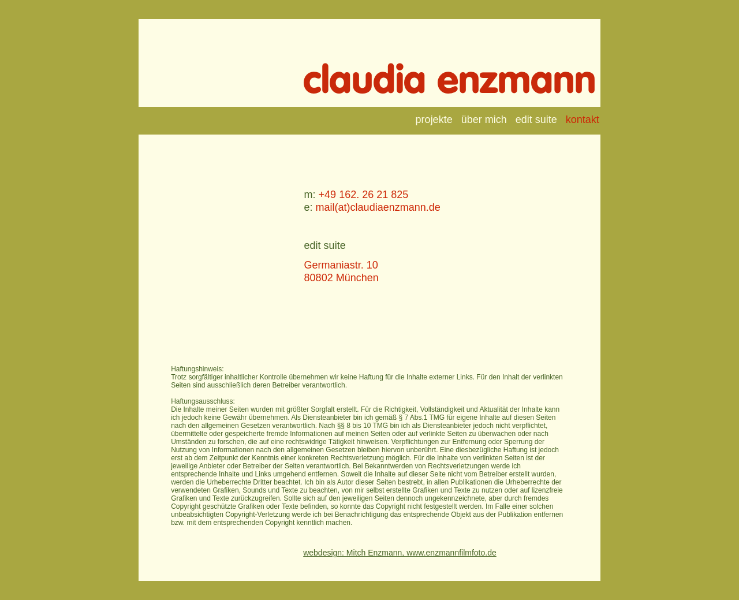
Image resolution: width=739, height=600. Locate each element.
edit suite (536, 119)
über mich (484, 119)
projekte (434, 119)
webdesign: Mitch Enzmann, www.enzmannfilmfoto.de (400, 552)
